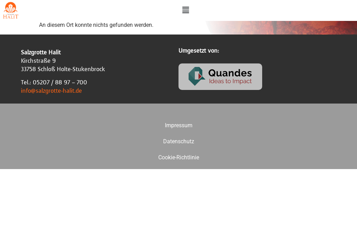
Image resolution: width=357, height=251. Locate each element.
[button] (185, 10)
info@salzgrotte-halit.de (51, 90)
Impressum (178, 125)
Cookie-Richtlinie (178, 157)
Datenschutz (178, 141)
